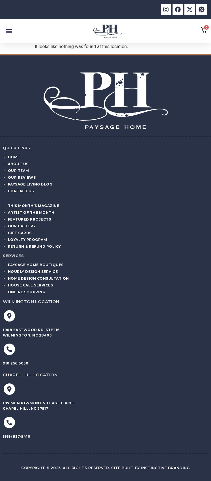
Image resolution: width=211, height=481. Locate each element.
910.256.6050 (15, 363)
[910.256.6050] (9, 349)
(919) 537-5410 (16, 436)
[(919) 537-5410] (9, 422)
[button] (9, 31)
